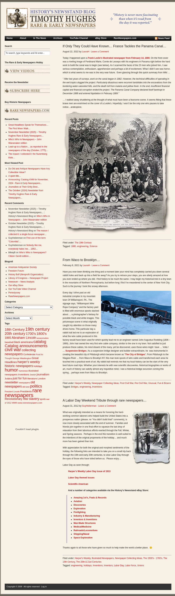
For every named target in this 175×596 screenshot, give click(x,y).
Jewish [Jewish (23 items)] (33, 375)
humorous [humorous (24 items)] (23, 371)
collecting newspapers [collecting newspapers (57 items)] (20, 352)
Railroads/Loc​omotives (85, 530)
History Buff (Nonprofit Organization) (25, 274)
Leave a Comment (100, 51)
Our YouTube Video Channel (22, 289)
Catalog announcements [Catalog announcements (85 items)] (26, 346)
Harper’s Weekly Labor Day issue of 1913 (89, 471)
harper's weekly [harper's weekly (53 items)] (29, 362)
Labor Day (119, 565)
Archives (57, 38)
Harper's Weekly (83, 383)
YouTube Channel (79, 38)
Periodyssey (14, 292)
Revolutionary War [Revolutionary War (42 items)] (16, 398)
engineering (82, 246)
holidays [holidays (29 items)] (38, 366)
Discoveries (80, 505)
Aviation (78, 501)
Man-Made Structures (85, 523)
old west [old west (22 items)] (26, 387)
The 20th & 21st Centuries (88, 562)
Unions (140, 565)
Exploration (80, 508)
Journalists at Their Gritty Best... (23, 187)
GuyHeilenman (89, 406)
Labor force (130, 565)
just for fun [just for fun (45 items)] (20, 378)
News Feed (164, 38)
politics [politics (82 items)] (36, 386)
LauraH (85, 51)
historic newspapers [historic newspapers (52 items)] (19, 366)
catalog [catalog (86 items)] (39, 341)
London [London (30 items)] (41, 378)
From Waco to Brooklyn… (81, 260)
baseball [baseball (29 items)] (9, 342)
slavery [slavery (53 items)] (34, 399)
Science (93, 246)
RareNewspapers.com (125, 38)
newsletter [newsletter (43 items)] (11, 382)
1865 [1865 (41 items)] (8, 337)
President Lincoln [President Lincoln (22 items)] (12, 391)
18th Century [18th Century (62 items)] (15, 329)
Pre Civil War (141, 383)
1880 (73, 246)
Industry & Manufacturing (87, 516)
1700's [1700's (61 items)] (31, 334)
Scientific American (78, 484)
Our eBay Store (15, 285)
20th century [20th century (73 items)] (15, 333)
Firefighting (80, 512)
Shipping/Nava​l (81, 534)
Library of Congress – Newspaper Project (28, 278)
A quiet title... (14, 176)
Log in (44, 586)
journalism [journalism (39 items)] (43, 374)
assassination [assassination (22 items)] (43, 338)
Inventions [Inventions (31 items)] (23, 374)
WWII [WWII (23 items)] (14, 403)
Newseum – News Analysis (21, 281)
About (23, 38)
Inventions (97, 387)
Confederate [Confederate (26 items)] (29, 354)
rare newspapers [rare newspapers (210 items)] (23, 392)
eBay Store (101, 38)
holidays (87, 565)
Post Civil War (126, 383)
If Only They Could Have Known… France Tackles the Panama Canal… (114, 46)
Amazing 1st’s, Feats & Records (90, 497)
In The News (39, 38)
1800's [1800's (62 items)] (41, 334)
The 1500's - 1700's (152, 558)
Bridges (74, 387)
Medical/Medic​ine (82, 526)
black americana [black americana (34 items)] (23, 342)
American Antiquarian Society (22, 267)
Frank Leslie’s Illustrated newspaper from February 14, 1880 (119, 58)
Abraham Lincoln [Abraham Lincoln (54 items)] (24, 338)
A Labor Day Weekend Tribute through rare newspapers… (105, 400)
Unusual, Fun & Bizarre (159, 383)
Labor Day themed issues (81, 477)
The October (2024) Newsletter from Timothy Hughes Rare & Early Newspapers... (25, 194)
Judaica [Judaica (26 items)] (8, 378)
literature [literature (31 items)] (32, 378)
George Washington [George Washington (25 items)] (21, 358)
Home (9, 38)
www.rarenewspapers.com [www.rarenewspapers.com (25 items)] (30, 403)
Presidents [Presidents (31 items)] (26, 391)
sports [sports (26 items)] (43, 399)
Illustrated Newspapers (103, 558)
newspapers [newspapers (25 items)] (24, 382)
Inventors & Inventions (85, 519)
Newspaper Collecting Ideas (105, 383)
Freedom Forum (16, 271)
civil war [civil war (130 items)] (13, 349)
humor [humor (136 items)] (11, 369)
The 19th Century (83, 242)
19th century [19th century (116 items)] (37, 329)
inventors (108, 565)
